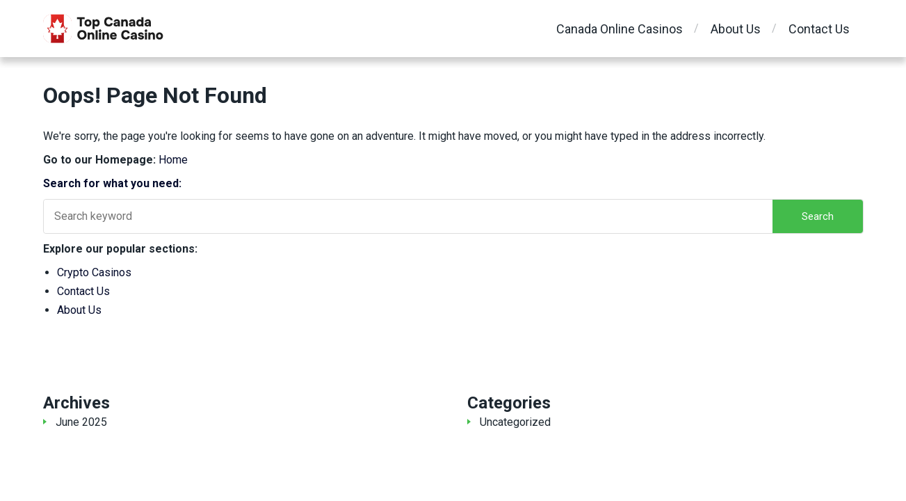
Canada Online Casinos (619, 29)
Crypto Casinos (94, 272)
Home (173, 159)
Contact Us (819, 29)
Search (818, 216)
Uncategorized (515, 422)
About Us (736, 29)
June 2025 (81, 422)
